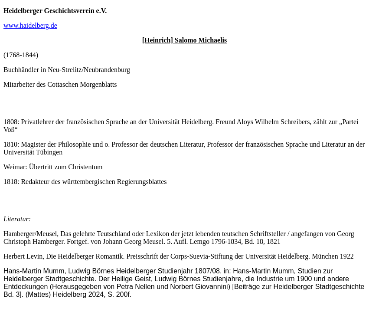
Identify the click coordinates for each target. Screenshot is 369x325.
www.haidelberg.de (30, 25)
